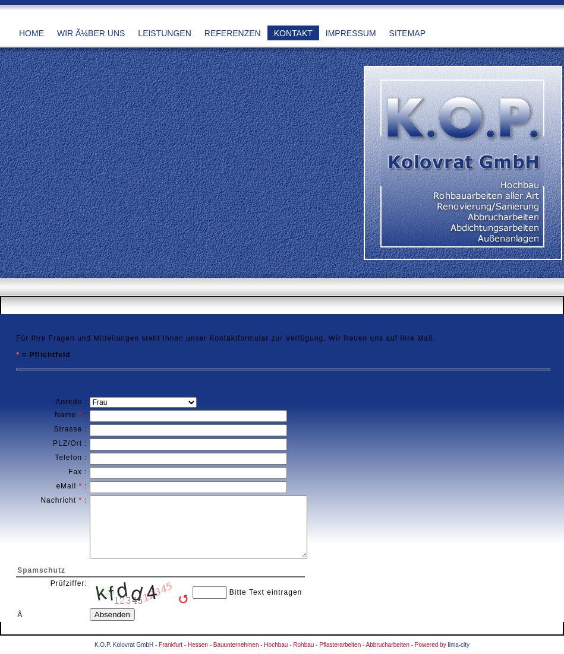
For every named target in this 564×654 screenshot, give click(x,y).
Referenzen (232, 33)
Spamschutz (41, 570)
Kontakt (293, 33)
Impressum (351, 33)
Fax (75, 472)
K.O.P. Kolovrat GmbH (123, 645)
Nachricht (58, 500)
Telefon (68, 457)
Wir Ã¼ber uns (91, 33)
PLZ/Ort (67, 443)
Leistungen (164, 33)
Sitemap (407, 33)
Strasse (67, 429)
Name (65, 415)
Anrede (68, 402)
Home (31, 33)
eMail (66, 486)
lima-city (459, 645)
